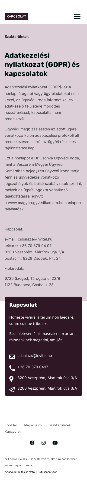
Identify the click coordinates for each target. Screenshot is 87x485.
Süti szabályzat (47, 472)
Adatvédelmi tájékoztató (20, 472)
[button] (77, 16)
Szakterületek (17, 36)
